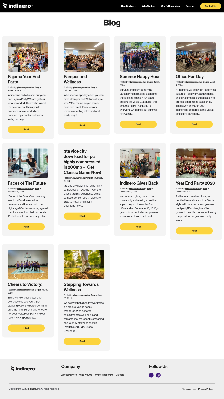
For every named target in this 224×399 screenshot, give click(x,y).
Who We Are (148, 6)
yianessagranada (25, 87)
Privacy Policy (205, 389)
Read (26, 129)
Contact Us (210, 6)
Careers (190, 6)
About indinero (128, 6)
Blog (37, 87)
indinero (32, 388)
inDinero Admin (80, 178)
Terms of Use (189, 389)
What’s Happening (170, 6)
